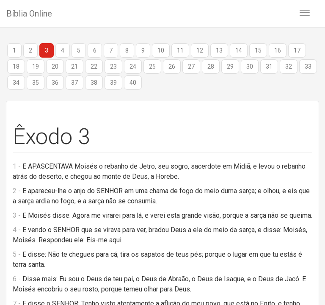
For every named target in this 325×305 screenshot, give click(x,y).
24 (132, 66)
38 (94, 82)
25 (152, 66)
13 (219, 50)
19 (35, 66)
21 (74, 66)
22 (94, 66)
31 (269, 66)
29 (230, 66)
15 (258, 50)
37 (74, 82)
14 (238, 50)
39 (113, 82)
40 (132, 82)
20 (55, 66)
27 (191, 66)
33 (308, 66)
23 (113, 66)
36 (55, 82)
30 (249, 66)
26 (171, 66)
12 (199, 50)
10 (160, 50)
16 (277, 50)
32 (288, 66)
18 (16, 66)
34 (16, 82)
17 (297, 50)
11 (180, 50)
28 (210, 66)
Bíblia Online (29, 13)
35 (35, 82)
